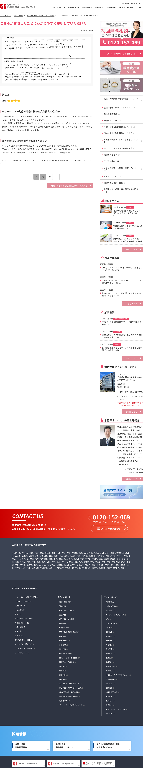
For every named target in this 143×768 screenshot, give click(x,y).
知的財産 (109, 653)
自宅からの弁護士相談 (24, 618)
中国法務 (109, 683)
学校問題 (62, 649)
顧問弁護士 (110, 602)
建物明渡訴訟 (111, 666)
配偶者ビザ (63, 700)
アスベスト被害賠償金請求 (69, 632)
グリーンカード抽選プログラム (70, 705)
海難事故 (62, 670)
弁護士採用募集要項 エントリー (65, 746)
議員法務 (109, 705)
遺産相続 (62, 636)
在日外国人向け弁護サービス (70, 687)
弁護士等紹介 (87, 7)
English (127, 3)
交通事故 (62, 614)
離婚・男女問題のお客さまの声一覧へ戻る (69, 185)
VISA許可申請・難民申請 (68, 692)
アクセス (139, 7)
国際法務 (109, 687)
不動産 (108, 657)
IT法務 (108, 627)
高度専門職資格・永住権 (68, 696)
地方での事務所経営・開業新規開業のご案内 (108, 746)
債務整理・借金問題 (66, 619)
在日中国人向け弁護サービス (70, 683)
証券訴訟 (62, 666)
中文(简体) (134, 3)
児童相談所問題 (65, 653)
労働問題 (62, 606)
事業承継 (109, 696)
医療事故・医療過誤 (66, 662)
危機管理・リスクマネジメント (117, 675)
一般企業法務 (111, 606)
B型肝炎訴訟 (64, 627)
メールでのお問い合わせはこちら (121, 53)
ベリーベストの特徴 (125, 7)
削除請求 (62, 645)
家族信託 (62, 675)
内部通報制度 (111, 679)
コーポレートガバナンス (115, 614)
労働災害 (62, 623)
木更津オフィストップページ (24, 588)
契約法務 (109, 610)
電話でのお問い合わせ (24, 639)
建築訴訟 (109, 662)
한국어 (141, 3)
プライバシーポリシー (24, 648)
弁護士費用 (99, 7)
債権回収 (109, 670)
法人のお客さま (73, 7)
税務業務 (62, 679)
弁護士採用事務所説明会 (21, 746)
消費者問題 (63, 640)
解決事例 (18, 631)
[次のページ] (56, 177)
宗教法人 (109, 713)
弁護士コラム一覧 (22, 622)
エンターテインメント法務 (116, 709)
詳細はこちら (131, 411)
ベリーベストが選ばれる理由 (26, 597)
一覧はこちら (131, 249)
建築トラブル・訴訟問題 (68, 657)
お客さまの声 (20, 627)
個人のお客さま (59, 7)
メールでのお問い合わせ (24, 644)
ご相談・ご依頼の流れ (24, 601)
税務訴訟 (109, 640)
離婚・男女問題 (65, 602)
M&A (107, 619)
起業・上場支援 (111, 623)
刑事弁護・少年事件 (66, 610)
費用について (20, 605)
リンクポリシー (21, 652)
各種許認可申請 (111, 692)
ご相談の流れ (111, 7)
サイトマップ (20, 635)
